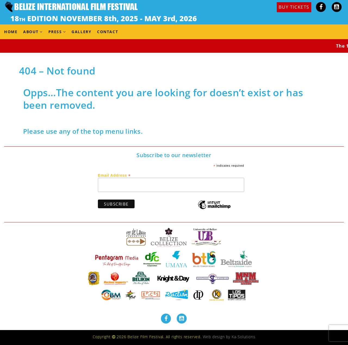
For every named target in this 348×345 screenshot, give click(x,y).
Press (55, 31)
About (31, 31)
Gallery (81, 31)
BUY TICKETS (294, 7)
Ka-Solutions (244, 336)
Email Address (114, 175)
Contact (107, 31)
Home (10, 31)
